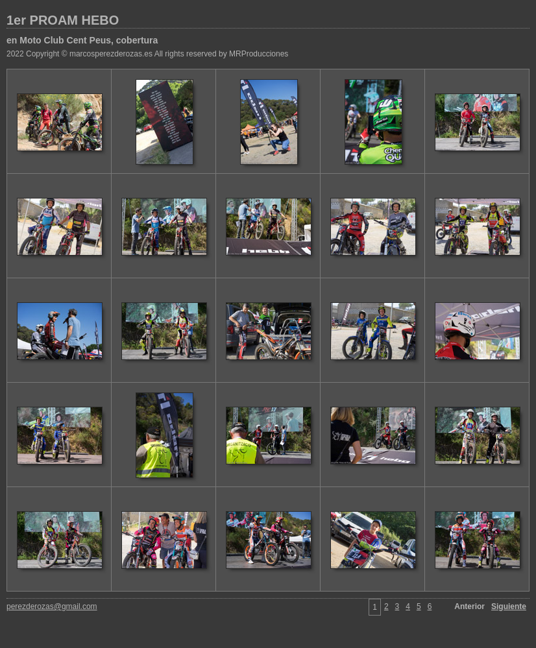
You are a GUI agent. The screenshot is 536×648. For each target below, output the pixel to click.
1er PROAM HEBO (62, 20)
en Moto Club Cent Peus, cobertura (82, 40)
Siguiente (508, 606)
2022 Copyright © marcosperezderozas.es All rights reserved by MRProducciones (147, 53)
